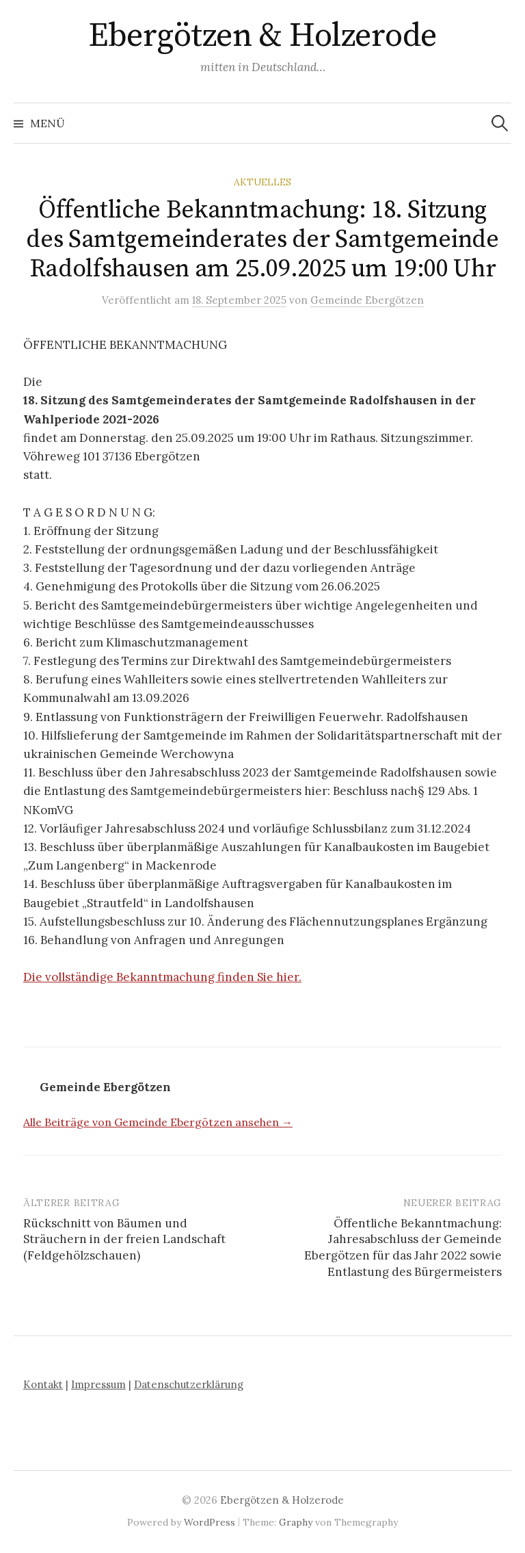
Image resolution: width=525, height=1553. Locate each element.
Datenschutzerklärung (188, 1384)
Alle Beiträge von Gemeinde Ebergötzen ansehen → (158, 1122)
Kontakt (43, 1384)
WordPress (209, 1522)
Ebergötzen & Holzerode (262, 36)
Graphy (295, 1522)
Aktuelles (262, 182)
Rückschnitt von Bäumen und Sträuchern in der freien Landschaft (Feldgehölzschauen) (124, 1240)
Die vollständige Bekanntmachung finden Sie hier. (162, 976)
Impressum (98, 1384)
